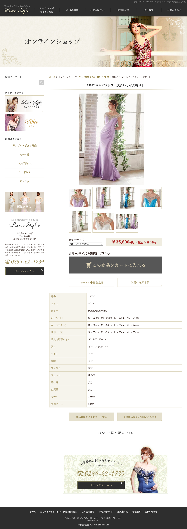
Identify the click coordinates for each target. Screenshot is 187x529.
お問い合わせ (151, 511)
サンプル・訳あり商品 (25, 145)
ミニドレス (25, 172)
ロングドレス (103, 77)
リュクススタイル (87, 77)
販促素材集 (122, 511)
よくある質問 (88, 511)
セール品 (24, 154)
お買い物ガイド (106, 511)
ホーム (52, 77)
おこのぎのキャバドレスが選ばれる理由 (58, 511)
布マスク (24, 181)
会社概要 (136, 511)
